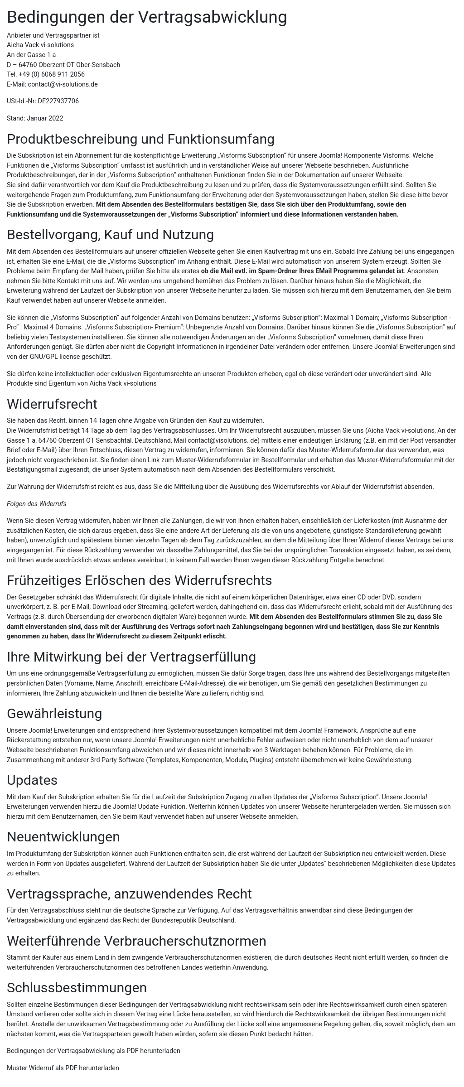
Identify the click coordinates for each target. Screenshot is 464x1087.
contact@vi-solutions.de (63, 84)
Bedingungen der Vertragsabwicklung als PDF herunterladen (93, 1051)
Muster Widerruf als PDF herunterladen (63, 1068)
